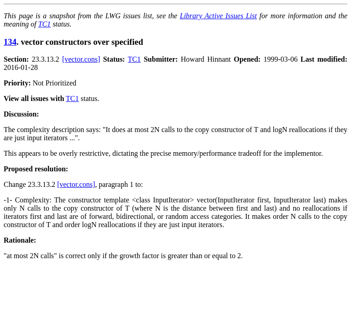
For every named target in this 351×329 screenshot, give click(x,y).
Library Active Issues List (218, 16)
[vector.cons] (81, 59)
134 (10, 42)
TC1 (44, 24)
